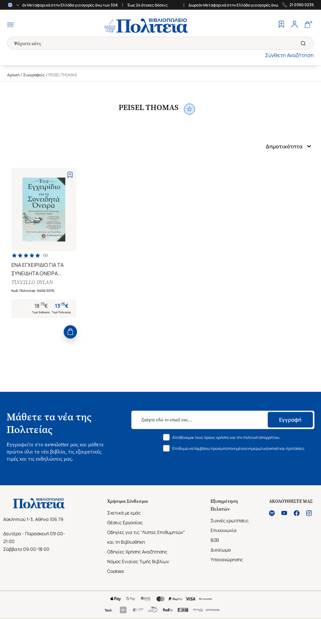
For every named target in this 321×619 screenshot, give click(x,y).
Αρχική (13, 75)
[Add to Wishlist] (70, 175)
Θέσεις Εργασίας (125, 522)
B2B (215, 540)
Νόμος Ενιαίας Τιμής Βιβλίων (138, 561)
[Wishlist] (281, 25)
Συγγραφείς (34, 75)
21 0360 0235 (301, 4)
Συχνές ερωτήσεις (230, 520)
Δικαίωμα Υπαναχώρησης (227, 555)
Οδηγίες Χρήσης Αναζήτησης (137, 552)
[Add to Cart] (70, 332)
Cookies (115, 571)
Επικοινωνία (224, 530)
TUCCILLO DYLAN (32, 282)
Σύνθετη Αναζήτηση (289, 55)
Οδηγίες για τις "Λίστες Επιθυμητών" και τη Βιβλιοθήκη (146, 537)
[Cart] (307, 25)
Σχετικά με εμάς (124, 513)
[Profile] (294, 25)
